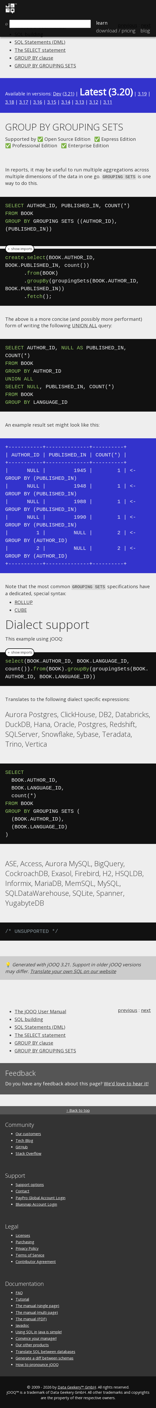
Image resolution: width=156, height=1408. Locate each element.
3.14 (65, 102)
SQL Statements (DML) (40, 42)
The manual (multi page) (37, 1311)
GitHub (22, 1146)
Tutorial (22, 1298)
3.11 (107, 102)
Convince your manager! (36, 1337)
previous (127, 1009)
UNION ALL (84, 325)
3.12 (93, 102)
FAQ (19, 1291)
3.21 (68, 94)
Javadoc (22, 1324)
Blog (145, 30)
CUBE (21, 609)
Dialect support (47, 623)
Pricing (115, 30)
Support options (30, 1183)
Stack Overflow (28, 1152)
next (146, 1009)
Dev (57, 94)
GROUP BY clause (34, 58)
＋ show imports (19, 248)
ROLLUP (24, 601)
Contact (22, 1190)
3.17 (23, 102)
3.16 (37, 102)
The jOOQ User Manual (40, 1011)
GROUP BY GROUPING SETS (45, 66)
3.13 (79, 102)
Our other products (32, 1344)
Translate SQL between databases (45, 1350)
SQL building (29, 1018)
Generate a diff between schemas (44, 1357)
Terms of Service (30, 1254)
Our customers (28, 1132)
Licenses (23, 1234)
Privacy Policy (27, 1247)
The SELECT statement (40, 50)
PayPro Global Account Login (40, 1197)
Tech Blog (24, 1139)
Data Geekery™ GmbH (77, 1386)
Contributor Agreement (36, 1260)
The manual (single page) (37, 1304)
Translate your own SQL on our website (73, 970)
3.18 (9, 102)
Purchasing (25, 1241)
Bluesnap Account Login (36, 1203)
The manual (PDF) (31, 1318)
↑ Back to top (78, 1109)
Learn (101, 23)
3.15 (51, 102)
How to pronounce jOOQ (37, 1363)
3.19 (142, 94)
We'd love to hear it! (126, 1083)
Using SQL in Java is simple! (39, 1331)
